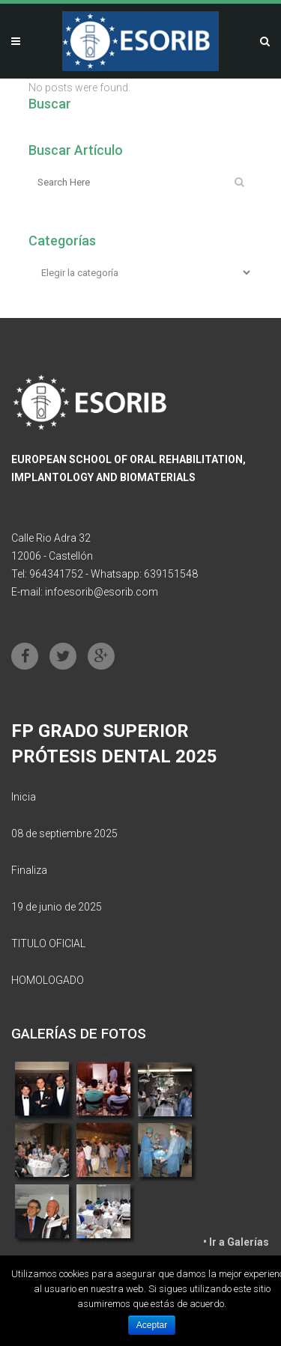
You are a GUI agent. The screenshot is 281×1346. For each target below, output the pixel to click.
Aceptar (151, 1325)
